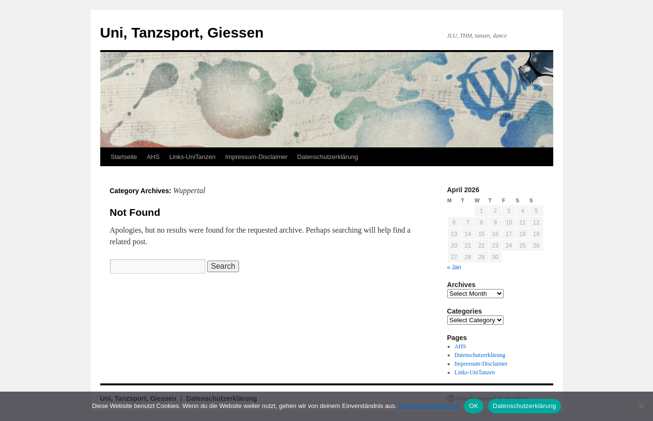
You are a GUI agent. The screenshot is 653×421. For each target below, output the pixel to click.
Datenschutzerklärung (327, 156)
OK (473, 405)
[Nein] (641, 406)
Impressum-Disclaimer (256, 156)
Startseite (124, 156)
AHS (153, 156)
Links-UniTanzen (192, 156)
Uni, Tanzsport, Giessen (182, 32)
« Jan (454, 267)
